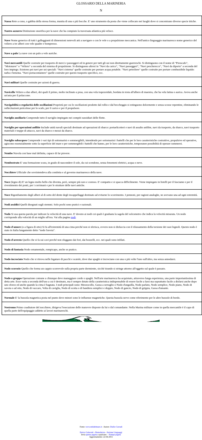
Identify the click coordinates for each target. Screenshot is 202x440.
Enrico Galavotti (86, 432)
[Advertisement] (48, 373)
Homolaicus (100, 432)
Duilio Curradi (116, 427)
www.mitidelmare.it (93, 427)
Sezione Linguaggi (114, 432)
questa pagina (91, 434)
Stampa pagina (115, 434)
